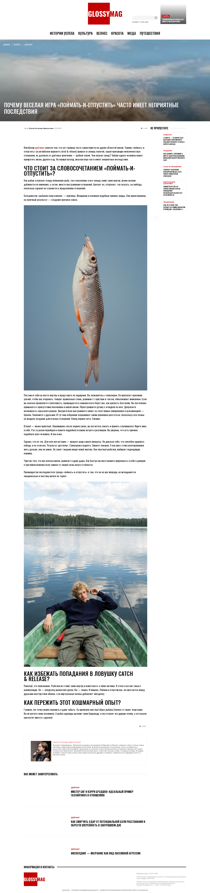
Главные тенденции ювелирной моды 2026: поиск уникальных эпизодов (172, 172)
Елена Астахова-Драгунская (41, 128)
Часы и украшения (172, 166)
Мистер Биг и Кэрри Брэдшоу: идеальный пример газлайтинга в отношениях (102, 793)
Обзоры (166, 16)
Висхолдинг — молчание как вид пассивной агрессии (105, 853)
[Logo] (105, 14)
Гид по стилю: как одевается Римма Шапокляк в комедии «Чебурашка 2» (174, 207)
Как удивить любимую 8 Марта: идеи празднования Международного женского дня (174, 156)
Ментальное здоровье (169, 182)
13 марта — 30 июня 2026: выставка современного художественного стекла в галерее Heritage (173, 141)
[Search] (155, 18)
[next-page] (156, 218)
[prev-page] (152, 218)
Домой (6, 44)
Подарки (167, 151)
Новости (167, 135)
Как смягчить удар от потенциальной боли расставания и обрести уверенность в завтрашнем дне (108, 823)
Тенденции (168, 202)
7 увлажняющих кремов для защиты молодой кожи (172, 20)
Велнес (17, 44)
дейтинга (39, 147)
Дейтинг (29, 44)
